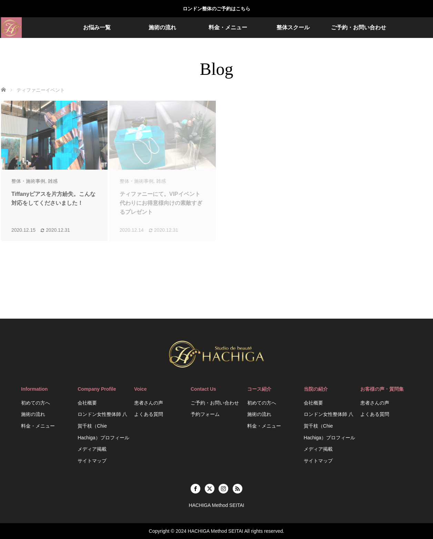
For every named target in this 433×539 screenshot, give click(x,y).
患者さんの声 (148, 403)
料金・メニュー (228, 27)
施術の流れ (162, 27)
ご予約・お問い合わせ (358, 27)
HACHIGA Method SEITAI (215, 531)
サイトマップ (92, 460)
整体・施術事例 (28, 181)
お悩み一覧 (97, 27)
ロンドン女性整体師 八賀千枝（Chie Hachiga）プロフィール (103, 425)
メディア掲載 (92, 449)
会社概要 (87, 403)
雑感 (53, 181)
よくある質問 (148, 414)
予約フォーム (205, 414)
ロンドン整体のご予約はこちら (216, 8)
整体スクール (293, 27)
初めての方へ (35, 403)
